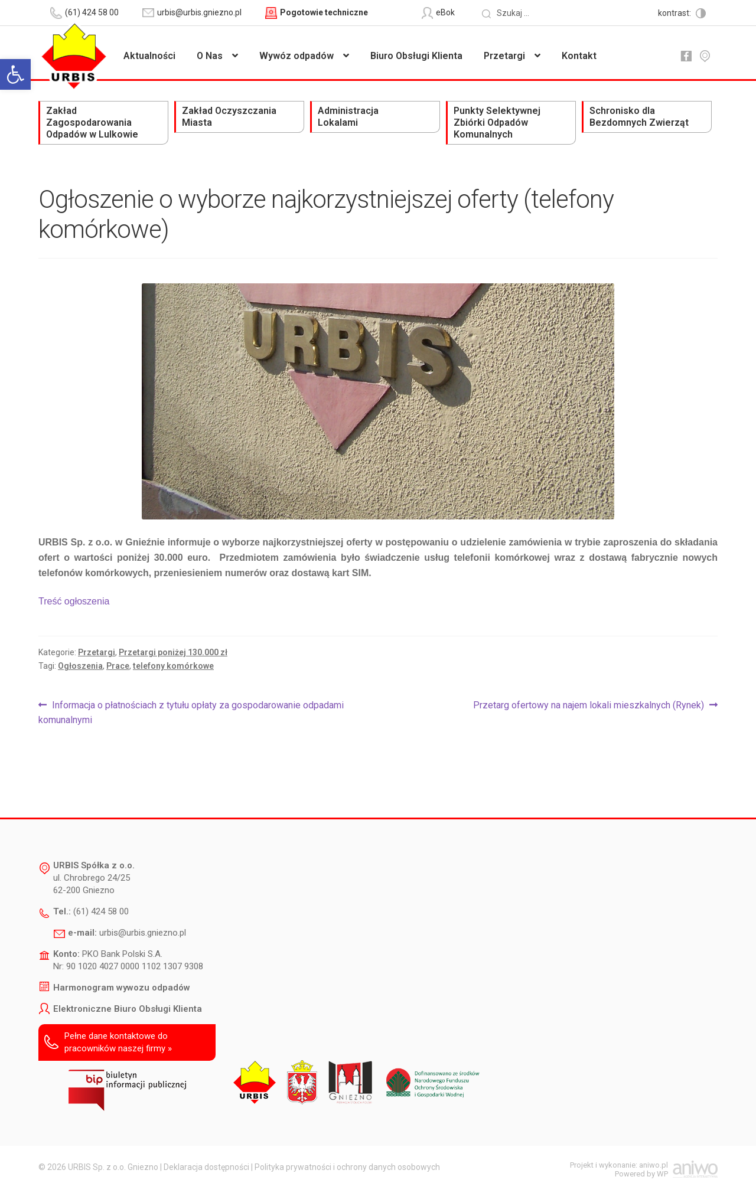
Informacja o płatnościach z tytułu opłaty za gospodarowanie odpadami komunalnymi (191, 712)
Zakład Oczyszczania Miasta (229, 116)
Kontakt (579, 55)
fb (685, 56)
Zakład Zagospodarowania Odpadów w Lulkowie (92, 122)
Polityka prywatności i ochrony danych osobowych (347, 1167)
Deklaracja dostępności (206, 1167)
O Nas (210, 55)
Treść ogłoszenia (73, 601)
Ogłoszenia (80, 666)
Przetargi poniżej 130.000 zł (173, 652)
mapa (704, 56)
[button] (15, 74)
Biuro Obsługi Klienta (416, 55)
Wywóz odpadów (296, 55)
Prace (117, 666)
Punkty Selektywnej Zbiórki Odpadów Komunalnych (497, 122)
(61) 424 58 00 (101, 911)
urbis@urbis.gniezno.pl (142, 932)
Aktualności (149, 55)
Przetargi (504, 55)
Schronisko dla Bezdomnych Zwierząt (639, 116)
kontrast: (675, 13)
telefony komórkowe (173, 666)
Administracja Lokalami (348, 116)
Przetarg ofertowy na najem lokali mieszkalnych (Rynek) (588, 705)
